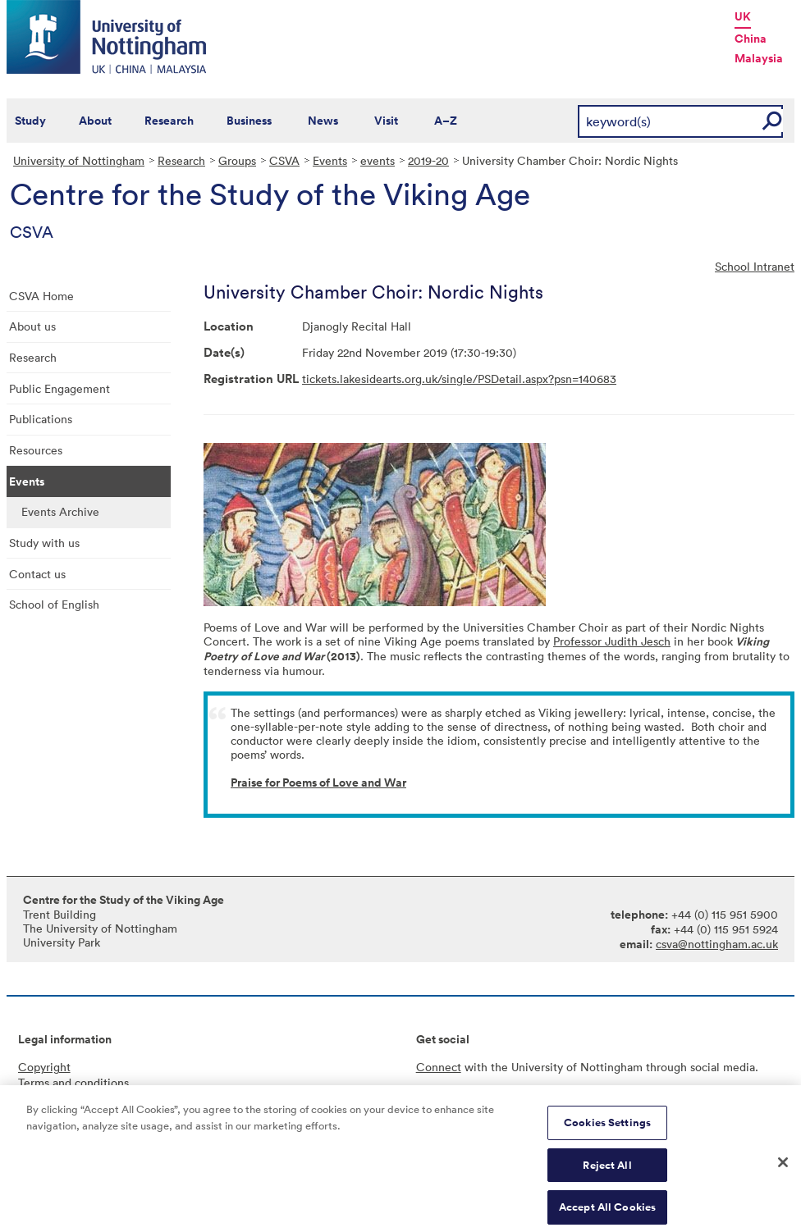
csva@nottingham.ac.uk (717, 943)
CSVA (284, 160)
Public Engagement (59, 388)
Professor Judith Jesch (612, 641)
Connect (438, 1067)
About (95, 120)
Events (330, 160)
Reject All (607, 1175)
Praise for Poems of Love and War (318, 782)
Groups (237, 160)
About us (32, 326)
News (323, 120)
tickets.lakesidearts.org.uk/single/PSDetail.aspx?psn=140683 (459, 378)
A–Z (445, 120)
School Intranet (754, 266)
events (377, 160)
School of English (54, 604)
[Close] (783, 1173)
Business (249, 120)
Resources (35, 450)
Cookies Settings (607, 1132)
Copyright (44, 1067)
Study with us (44, 542)
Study (30, 120)
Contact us (37, 574)
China (751, 38)
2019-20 (428, 160)
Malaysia (759, 58)
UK (743, 16)
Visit (386, 120)
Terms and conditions (73, 1082)
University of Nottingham (78, 160)
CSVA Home (41, 295)
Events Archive (60, 511)
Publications (40, 419)
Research (169, 120)
